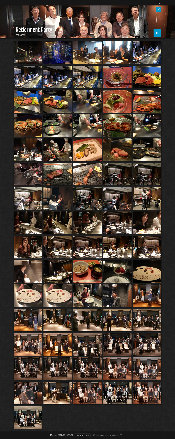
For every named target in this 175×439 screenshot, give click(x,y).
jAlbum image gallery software (106, 435)
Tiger (122, 435)
